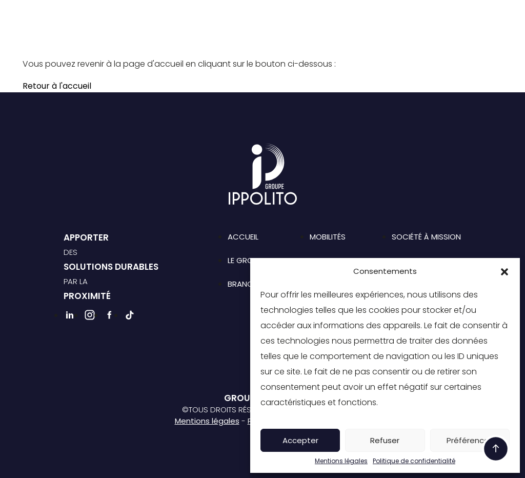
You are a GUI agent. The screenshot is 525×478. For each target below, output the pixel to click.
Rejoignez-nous (267, 34)
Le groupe (175, 17)
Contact (430, 17)
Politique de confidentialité (414, 461)
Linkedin (322, 33)
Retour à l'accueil (57, 86)
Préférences (470, 440)
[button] (504, 271)
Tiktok (374, 33)
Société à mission (313, 17)
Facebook (357, 33)
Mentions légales (341, 461)
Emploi (380, 17)
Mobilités (328, 236)
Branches (234, 17)
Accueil (243, 236)
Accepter (300, 440)
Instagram (339, 33)
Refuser (384, 440)
